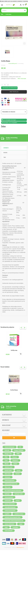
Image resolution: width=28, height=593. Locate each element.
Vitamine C (15, 460)
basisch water (8, 470)
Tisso (6, 460)
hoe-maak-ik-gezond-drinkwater (13, 490)
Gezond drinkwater (9, 447)
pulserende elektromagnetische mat (14, 520)
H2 (20, 447)
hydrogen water (19, 494)
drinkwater (7, 477)
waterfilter (15, 527)
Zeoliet (15, 463)
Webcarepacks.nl (20, 547)
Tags (5, 157)
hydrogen (7, 494)
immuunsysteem (9, 497)
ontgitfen (7, 514)
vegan (20, 524)
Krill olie (7, 450)
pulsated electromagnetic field (12, 517)
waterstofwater (8, 530)
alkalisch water (8, 467)
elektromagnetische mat (11, 484)
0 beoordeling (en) (12, 63)
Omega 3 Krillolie (18, 450)
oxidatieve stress (19, 514)
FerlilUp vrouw (14, 350)
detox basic (8, 473)
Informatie (6, 148)
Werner (6, 463)
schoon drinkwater (9, 524)
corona (18, 470)
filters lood (7, 487)
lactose (17, 500)
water (6, 527)
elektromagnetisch (9, 480)
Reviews (5, 152)
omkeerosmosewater (10, 510)
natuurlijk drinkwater (10, 507)
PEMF (18, 453)
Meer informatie (22, 78)
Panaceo (14, 457)
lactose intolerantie (10, 504)
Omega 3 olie (8, 453)
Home (2, 14)
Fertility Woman (8, 14)
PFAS (6, 457)
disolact (18, 473)
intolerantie (8, 500)
